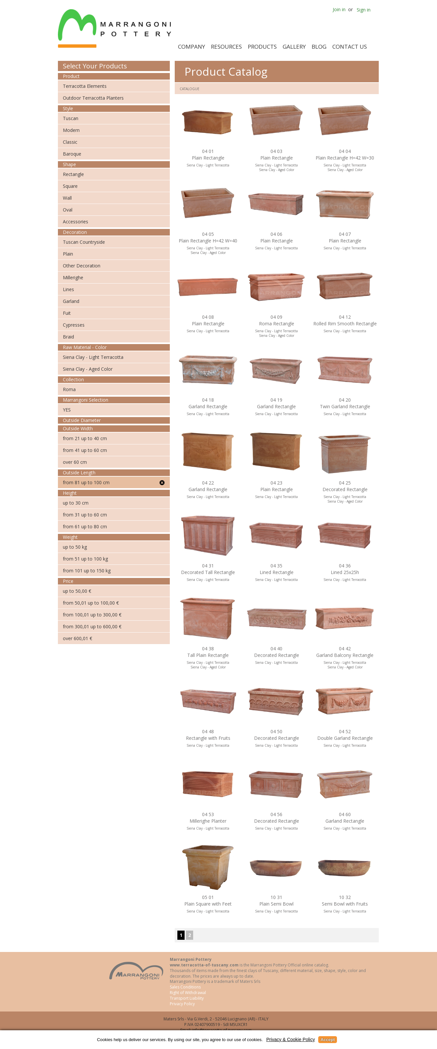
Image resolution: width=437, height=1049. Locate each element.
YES (67, 410)
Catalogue (189, 89)
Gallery (294, 46)
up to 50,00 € (77, 591)
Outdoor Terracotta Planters (93, 98)
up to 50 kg (75, 547)
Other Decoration (81, 265)
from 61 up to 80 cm (85, 526)
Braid (68, 337)
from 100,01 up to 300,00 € (92, 615)
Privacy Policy (182, 1004)
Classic (70, 142)
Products (262, 46)
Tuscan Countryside (84, 242)
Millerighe (73, 277)
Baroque (72, 154)
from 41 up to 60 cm (85, 450)
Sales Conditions (185, 987)
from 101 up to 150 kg (87, 570)
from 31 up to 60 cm (85, 515)
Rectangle (73, 174)
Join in (339, 9)
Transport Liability (187, 998)
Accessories (75, 221)
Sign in (364, 10)
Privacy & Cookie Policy (290, 1039)
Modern (71, 130)
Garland (71, 301)
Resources (226, 46)
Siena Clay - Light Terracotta (93, 357)
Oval (67, 210)
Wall (67, 198)
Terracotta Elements (85, 86)
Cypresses (74, 325)
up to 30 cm (76, 503)
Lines (68, 289)
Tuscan (70, 118)
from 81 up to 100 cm (86, 482)
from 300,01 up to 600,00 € (92, 626)
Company (191, 46)
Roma (69, 389)
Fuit (67, 313)
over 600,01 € (77, 638)
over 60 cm (75, 462)
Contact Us (349, 46)
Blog (319, 46)
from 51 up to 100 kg (85, 559)
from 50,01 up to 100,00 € (91, 603)
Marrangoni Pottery (116, 28)
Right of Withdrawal (188, 992)
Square (70, 186)
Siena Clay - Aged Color (88, 369)
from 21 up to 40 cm (85, 438)
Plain (68, 254)
